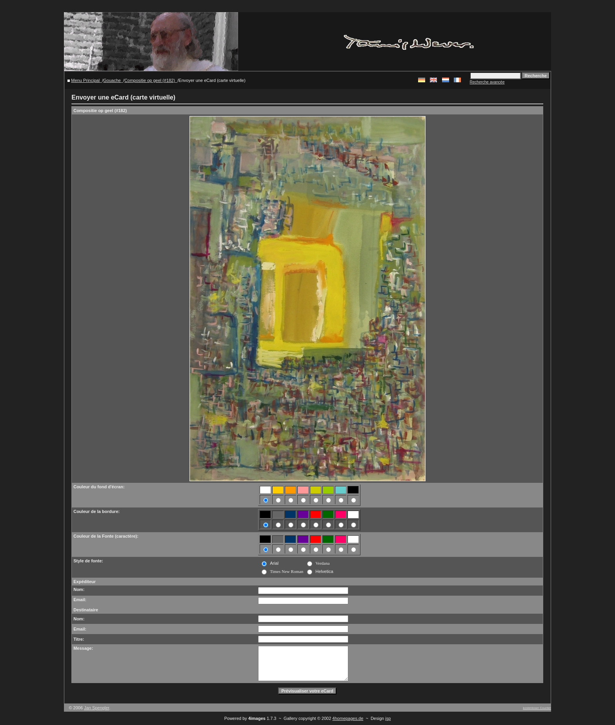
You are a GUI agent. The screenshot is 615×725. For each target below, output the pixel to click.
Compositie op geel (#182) (149, 80)
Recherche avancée (487, 82)
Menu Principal (85, 80)
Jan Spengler (96, 707)
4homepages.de (347, 718)
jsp (388, 718)
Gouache (112, 80)
